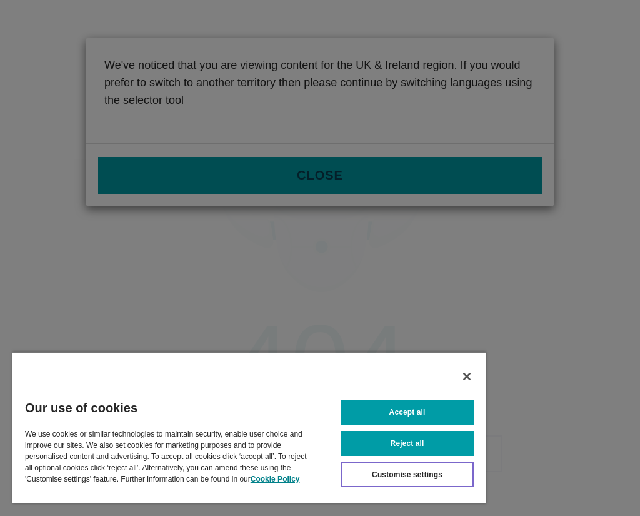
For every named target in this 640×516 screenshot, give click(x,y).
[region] (249, 427)
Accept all (407, 412)
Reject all (407, 443)
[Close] (467, 376)
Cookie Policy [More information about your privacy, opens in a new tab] (275, 479)
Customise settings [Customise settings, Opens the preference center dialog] (407, 474)
